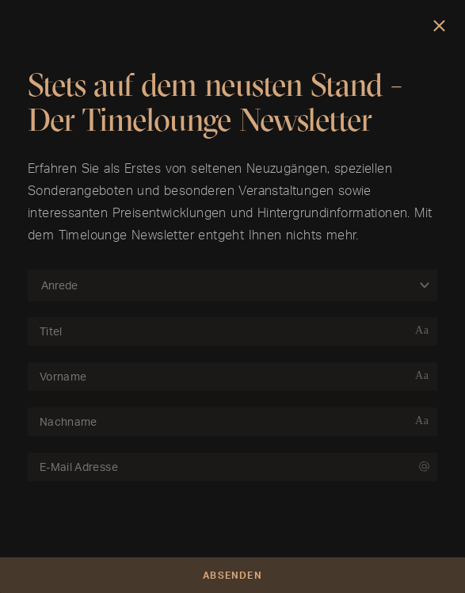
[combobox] (223, 285)
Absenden (232, 575)
